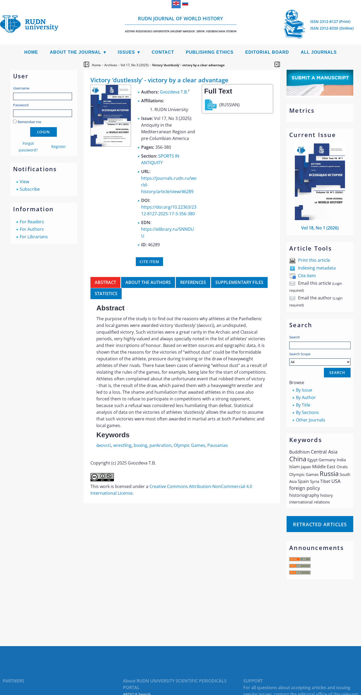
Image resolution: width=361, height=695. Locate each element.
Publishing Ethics (209, 52)
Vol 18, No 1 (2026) (320, 228)
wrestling (122, 445)
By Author (306, 397)
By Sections (307, 412)
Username (21, 88)
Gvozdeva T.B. (174, 92)
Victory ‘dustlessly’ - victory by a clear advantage (188, 65)
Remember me (29, 121)
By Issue (304, 390)
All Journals (319, 52)
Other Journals (310, 420)
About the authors (148, 282)
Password (21, 105)
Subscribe (30, 189)
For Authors (32, 229)
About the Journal (75, 52)
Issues (126, 52)
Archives (110, 65)
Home (31, 52)
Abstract (105, 282)
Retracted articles (320, 524)
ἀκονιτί (103, 445)
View (24, 182)
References (193, 282)
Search (294, 337)
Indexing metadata (317, 268)
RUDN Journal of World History (180, 24)
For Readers (32, 222)
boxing (140, 445)
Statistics (106, 293)
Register (58, 146)
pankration (160, 445)
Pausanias (217, 445)
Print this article (314, 260)
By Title (303, 405)
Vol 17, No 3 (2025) (135, 65)
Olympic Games (189, 445)
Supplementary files (239, 282)
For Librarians (34, 237)
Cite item (307, 276)
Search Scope (320, 359)
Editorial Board (267, 52)
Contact (163, 52)
